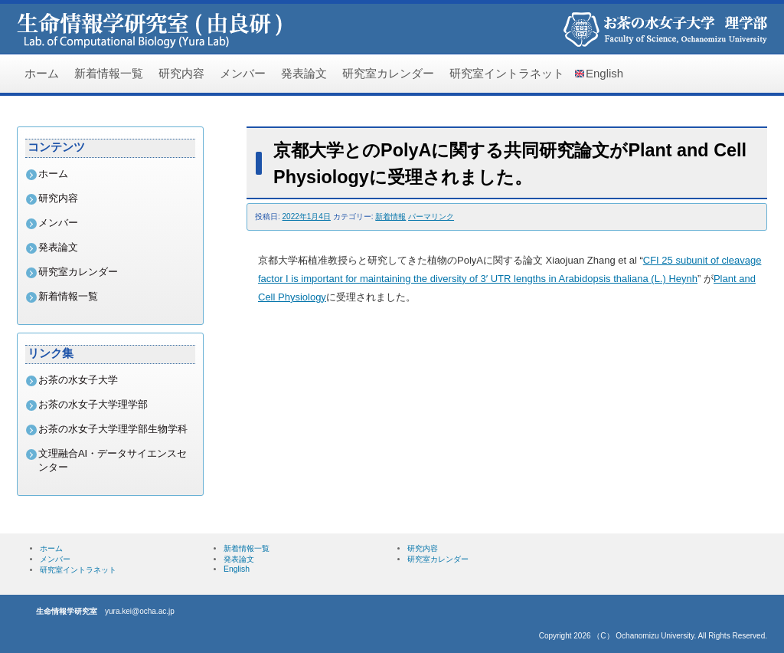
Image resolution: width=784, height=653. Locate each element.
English (604, 73)
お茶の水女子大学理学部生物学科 (113, 429)
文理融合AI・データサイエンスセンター (112, 460)
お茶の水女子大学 (78, 380)
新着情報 (390, 216)
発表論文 (304, 73)
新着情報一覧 (108, 73)
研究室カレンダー (388, 73)
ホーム (41, 73)
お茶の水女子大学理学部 (93, 404)
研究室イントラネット (506, 73)
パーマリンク (431, 216)
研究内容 (181, 73)
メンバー (243, 73)
